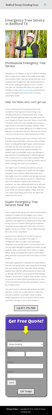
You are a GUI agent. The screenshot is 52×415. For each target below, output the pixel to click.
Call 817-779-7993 (26, 308)
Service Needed (15, 340)
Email (10, 372)
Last (27, 358)
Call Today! (26, 391)
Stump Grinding (28, 89)
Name (10, 350)
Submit (11, 383)
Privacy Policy (12, 409)
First (8, 358)
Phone (10, 362)
